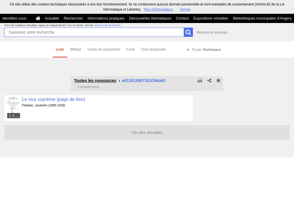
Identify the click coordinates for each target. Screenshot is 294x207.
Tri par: (206, 50)
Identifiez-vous (14, 18)
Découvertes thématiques (150, 18)
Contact (182, 18)
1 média (15, 116)
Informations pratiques (106, 18)
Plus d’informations (158, 9)
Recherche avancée (212, 32)
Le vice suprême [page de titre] (53, 99)
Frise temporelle (153, 49)
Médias (76, 49)
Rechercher (73, 18)
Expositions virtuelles (211, 18)
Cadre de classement (104, 49)
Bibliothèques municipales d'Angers (262, 18)
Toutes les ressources (95, 80)
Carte (131, 49)
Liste (60, 49)
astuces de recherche (107, 25)
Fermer (185, 9)
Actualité (52, 18)
